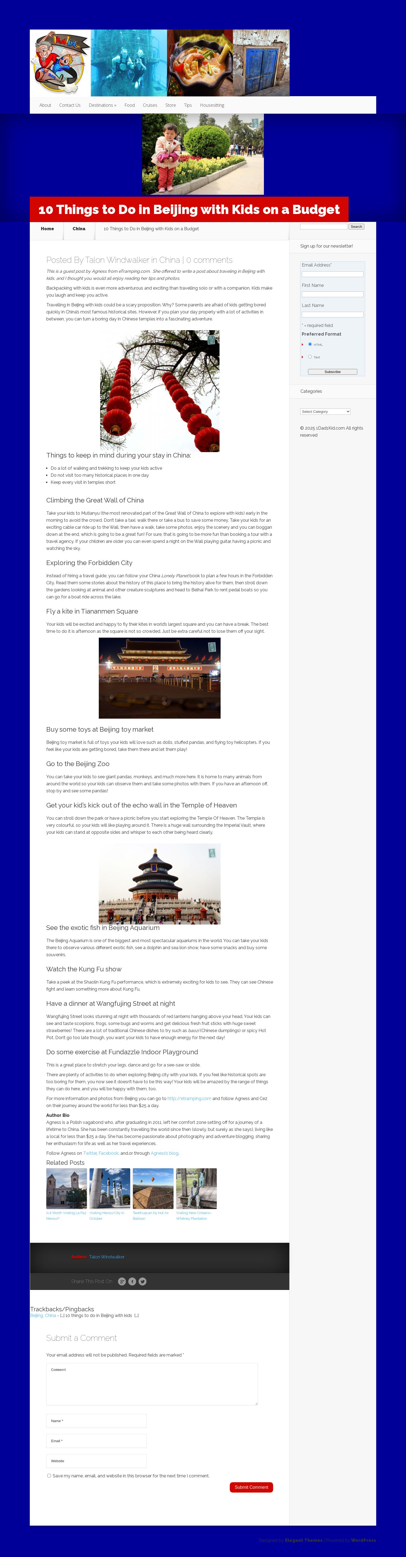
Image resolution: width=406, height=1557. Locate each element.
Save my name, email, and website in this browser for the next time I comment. (131, 1478)
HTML (318, 345)
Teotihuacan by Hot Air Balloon (151, 1211)
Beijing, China (43, 1311)
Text (317, 357)
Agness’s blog (164, 1148)
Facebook (109, 1148)
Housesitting (212, 105)
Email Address (317, 265)
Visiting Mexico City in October (107, 1211)
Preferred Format (321, 334)
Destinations (101, 105)
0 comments (209, 255)
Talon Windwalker (117, 255)
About (45, 105)
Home (47, 229)
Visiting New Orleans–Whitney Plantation (194, 1211)
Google (122, 1277)
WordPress (363, 1542)
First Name (313, 285)
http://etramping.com (189, 1094)
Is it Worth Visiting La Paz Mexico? (66, 1211)
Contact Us (70, 105)
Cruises (150, 105)
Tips (188, 105)
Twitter (90, 1148)
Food (130, 105)
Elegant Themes (304, 1542)
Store (170, 105)
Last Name (313, 305)
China (79, 229)
